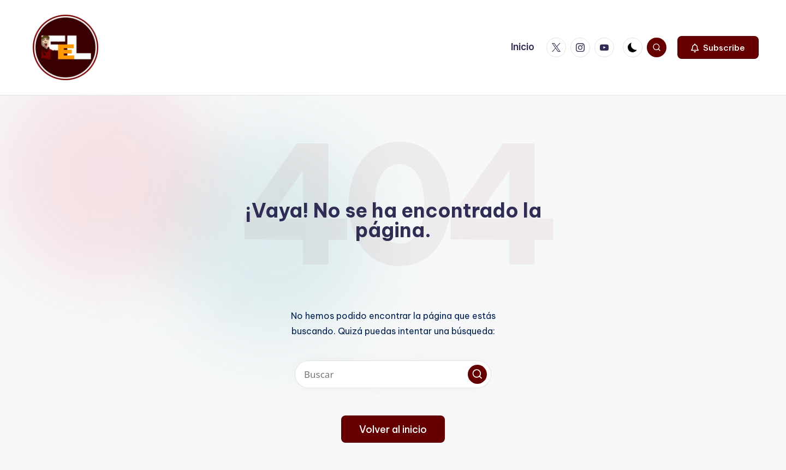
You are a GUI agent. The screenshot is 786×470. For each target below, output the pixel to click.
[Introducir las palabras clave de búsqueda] (393, 374)
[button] (718, 47)
